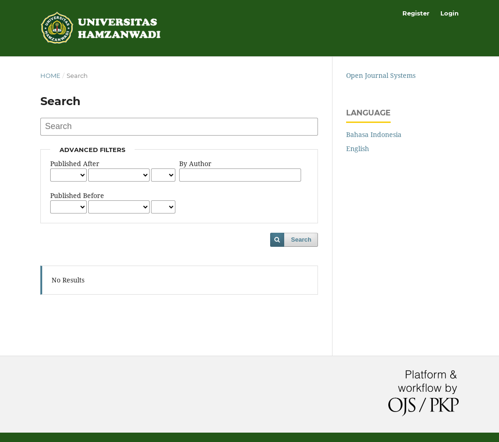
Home (50, 75)
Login (449, 13)
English (357, 148)
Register (416, 13)
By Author (195, 163)
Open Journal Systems (381, 75)
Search (301, 239)
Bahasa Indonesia (373, 134)
